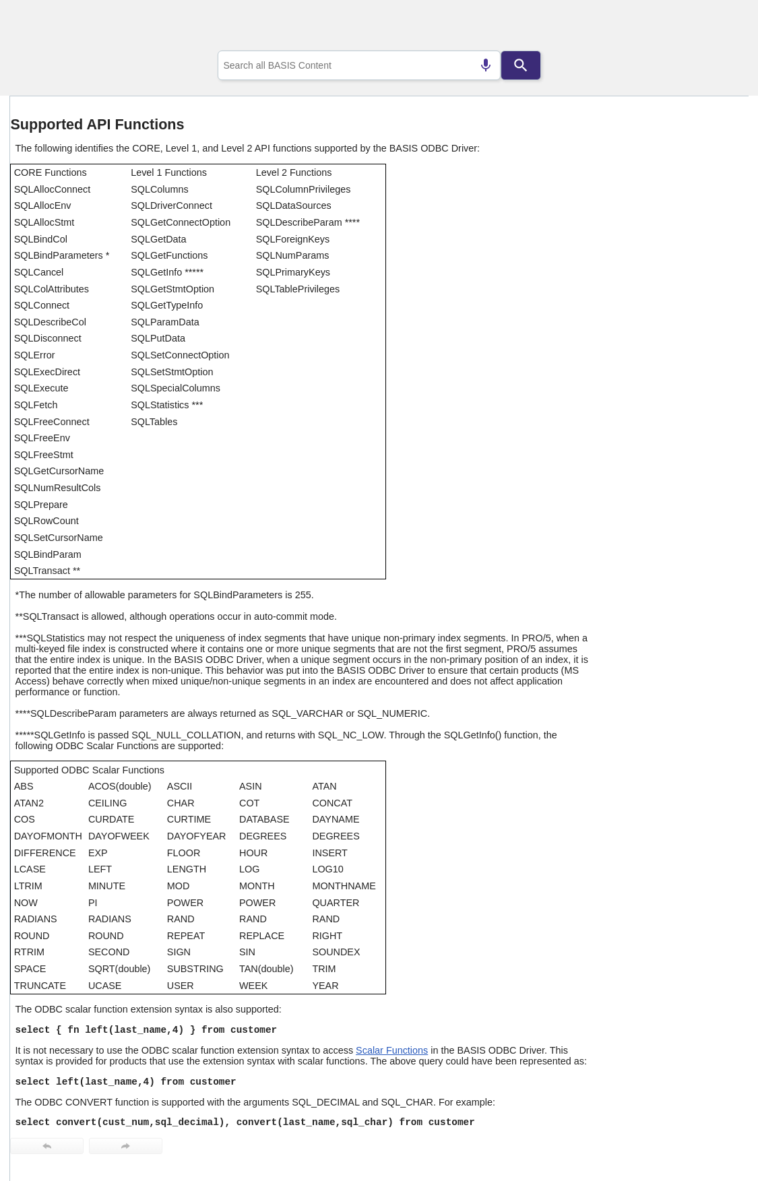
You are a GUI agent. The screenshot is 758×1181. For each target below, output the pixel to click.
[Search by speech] (485, 65)
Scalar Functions (392, 1050)
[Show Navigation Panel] (721, 27)
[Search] (521, 65)
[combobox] (359, 65)
